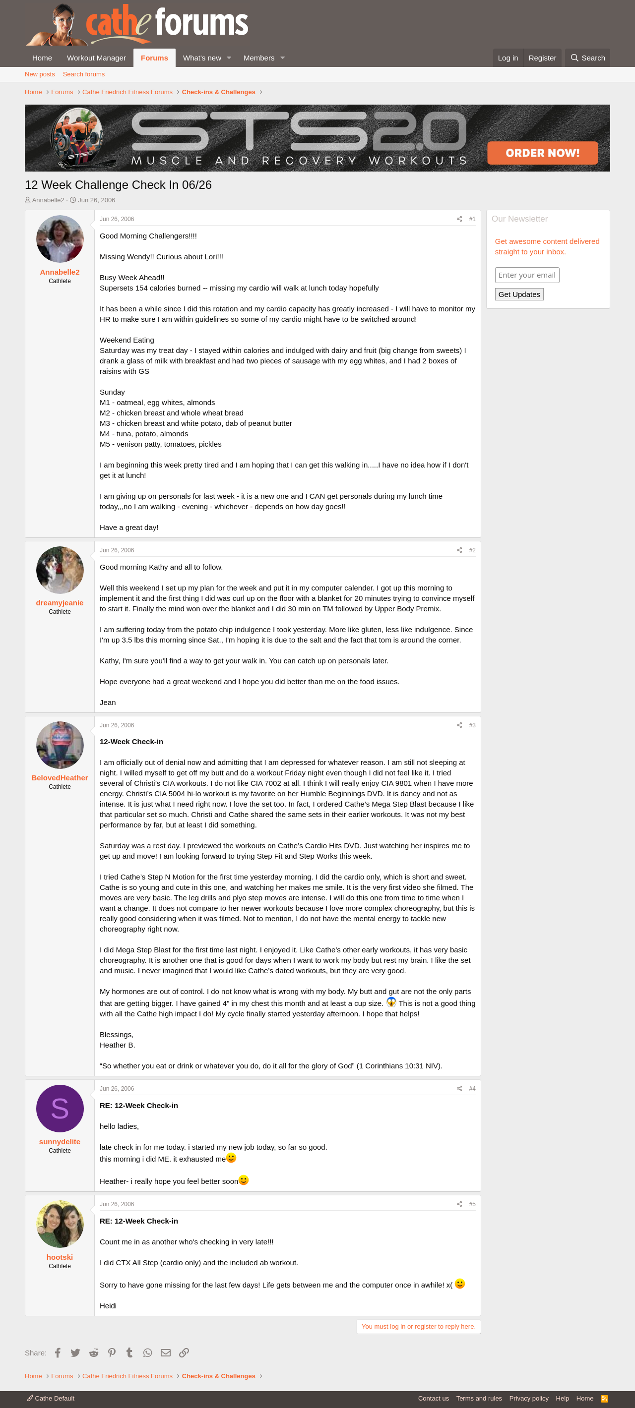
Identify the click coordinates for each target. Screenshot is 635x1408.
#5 (472, 1204)
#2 (472, 550)
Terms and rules (479, 1398)
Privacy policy (529, 1398)
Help (563, 1398)
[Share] (459, 219)
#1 (472, 219)
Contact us (433, 1398)
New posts (40, 74)
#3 (472, 725)
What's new (202, 58)
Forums (154, 58)
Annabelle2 (48, 200)
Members (259, 58)
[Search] (587, 58)
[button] (229, 58)
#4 (472, 1088)
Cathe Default (50, 1398)
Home (42, 58)
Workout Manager (96, 58)
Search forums (84, 74)
